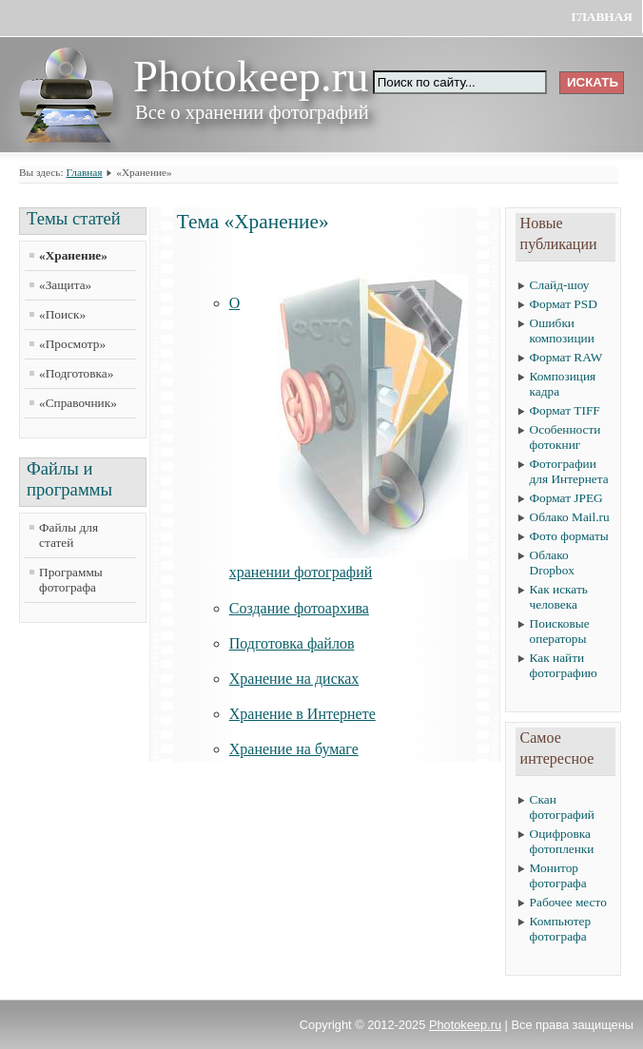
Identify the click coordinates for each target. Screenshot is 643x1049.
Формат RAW (566, 357)
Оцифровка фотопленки (562, 841)
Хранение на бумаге (294, 749)
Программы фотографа (71, 579)
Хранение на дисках (294, 678)
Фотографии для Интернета (569, 471)
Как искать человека (559, 597)
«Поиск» (62, 314)
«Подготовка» (76, 373)
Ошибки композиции (562, 330)
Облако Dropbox (552, 562)
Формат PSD (563, 304)
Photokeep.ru (465, 1025)
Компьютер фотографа (560, 928)
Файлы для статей (68, 535)
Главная (602, 17)
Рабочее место (568, 902)
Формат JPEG (566, 498)
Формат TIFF (565, 410)
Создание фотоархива (299, 608)
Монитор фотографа (558, 875)
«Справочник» (78, 403)
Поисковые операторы (560, 631)
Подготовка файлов (292, 643)
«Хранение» (73, 255)
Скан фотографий (562, 807)
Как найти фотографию (563, 665)
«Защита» (65, 285)
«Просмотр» (72, 344)
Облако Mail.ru (570, 517)
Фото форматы (569, 536)
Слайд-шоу (560, 285)
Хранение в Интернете (302, 714)
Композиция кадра (563, 383)
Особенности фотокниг (565, 437)
